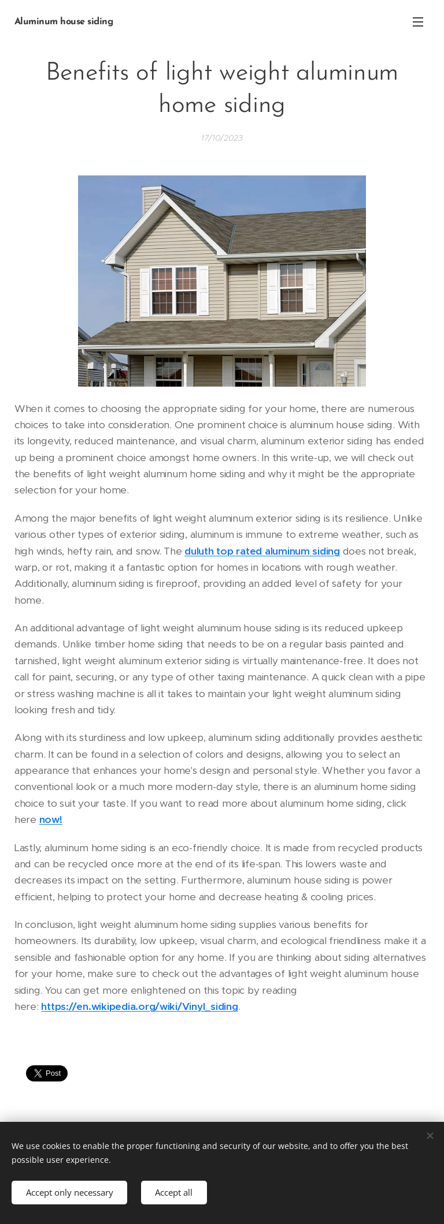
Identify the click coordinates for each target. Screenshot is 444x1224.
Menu (418, 22)
